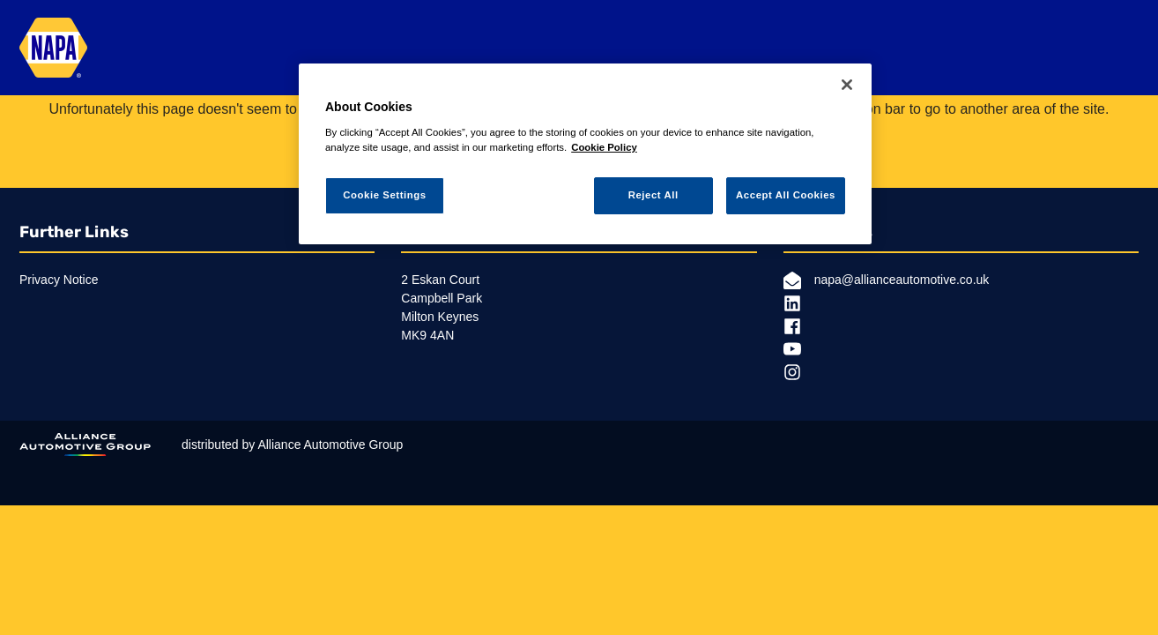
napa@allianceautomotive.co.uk (886, 280)
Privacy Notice (58, 280)
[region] (585, 154)
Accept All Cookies (785, 195)
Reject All (653, 195)
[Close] (847, 84)
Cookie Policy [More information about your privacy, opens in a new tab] (604, 147)
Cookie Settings (385, 195)
